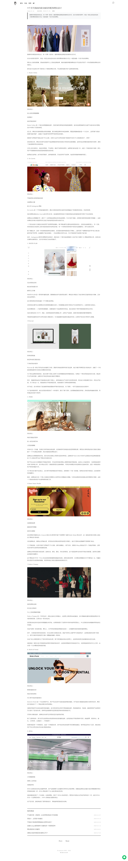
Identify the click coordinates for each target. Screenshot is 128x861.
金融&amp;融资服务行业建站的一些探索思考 (41, 826)
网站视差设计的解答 (33, 829)
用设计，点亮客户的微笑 (35, 818)
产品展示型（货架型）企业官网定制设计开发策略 (42, 815)
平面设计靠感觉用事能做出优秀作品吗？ (39, 822)
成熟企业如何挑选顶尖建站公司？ (37, 833)
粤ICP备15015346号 (64, 852)
